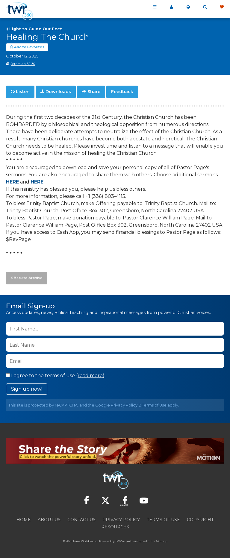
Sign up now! (26, 388)
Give (221, 7)
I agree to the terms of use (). (55, 374)
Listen (23, 91)
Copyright (200, 518)
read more (90, 374)
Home (23, 518)
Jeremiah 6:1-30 (23, 64)
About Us (49, 518)
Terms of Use (154, 404)
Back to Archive (27, 277)
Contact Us (81, 518)
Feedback (122, 91)
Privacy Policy (124, 404)
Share (93, 91)
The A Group (158, 540)
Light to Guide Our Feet (35, 28)
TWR (118, 540)
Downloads (58, 91)
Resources (115, 525)
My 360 (171, 7)
